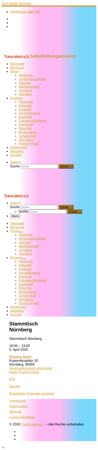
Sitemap (15, 411)
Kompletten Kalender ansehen (31, 393)
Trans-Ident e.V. (33, 424)
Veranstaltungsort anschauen (31, 368)
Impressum (17, 401)
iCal (12, 379)
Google (14, 386)
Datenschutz (18, 406)
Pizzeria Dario (20, 357)
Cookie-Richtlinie (21, 417)
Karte (24, 372)
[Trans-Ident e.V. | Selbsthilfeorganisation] (28, 52)
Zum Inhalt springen (16, 3)
